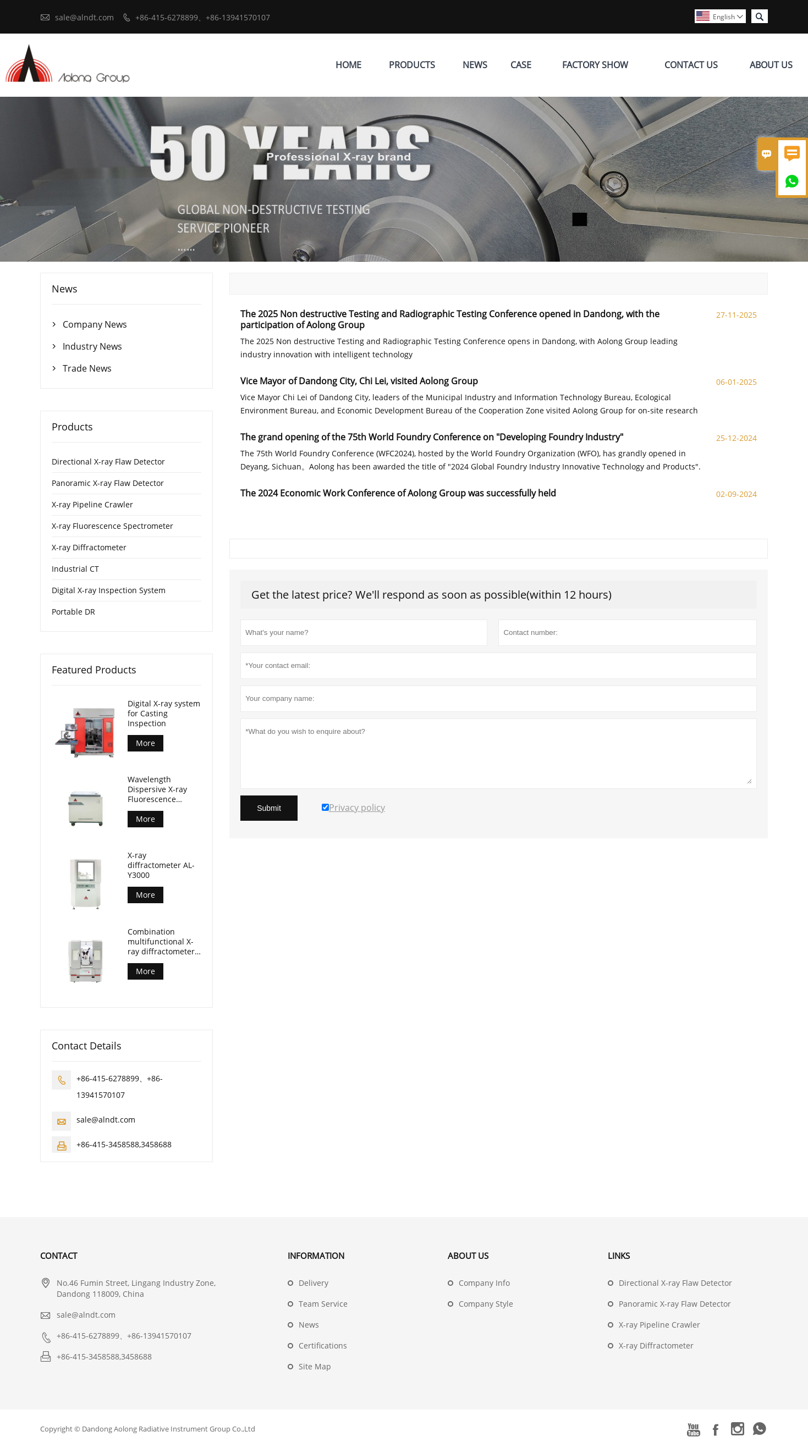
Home (348, 65)
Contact (58, 1255)
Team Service (323, 1303)
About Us (771, 65)
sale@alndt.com (84, 17)
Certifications (323, 1345)
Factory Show (595, 65)
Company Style (486, 1303)
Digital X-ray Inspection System (109, 590)
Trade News (87, 368)
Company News (95, 324)
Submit (269, 808)
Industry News (92, 346)
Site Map (315, 1366)
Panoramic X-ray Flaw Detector (108, 483)
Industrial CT (75, 568)
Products (412, 65)
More (145, 743)
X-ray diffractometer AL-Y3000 (161, 865)
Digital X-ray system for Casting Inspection (164, 713)
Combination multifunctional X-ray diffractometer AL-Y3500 (161, 942)
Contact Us (691, 65)
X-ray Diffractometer (89, 547)
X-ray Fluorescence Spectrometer (112, 526)
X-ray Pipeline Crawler (92, 504)
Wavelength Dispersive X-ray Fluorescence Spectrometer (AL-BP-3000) (161, 789)
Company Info (484, 1283)
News (475, 65)
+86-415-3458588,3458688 (124, 1144)
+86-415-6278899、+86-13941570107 (202, 17)
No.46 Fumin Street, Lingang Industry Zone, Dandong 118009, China (136, 1288)
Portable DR (73, 611)
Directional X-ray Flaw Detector (108, 461)
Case (520, 65)
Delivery (313, 1283)
